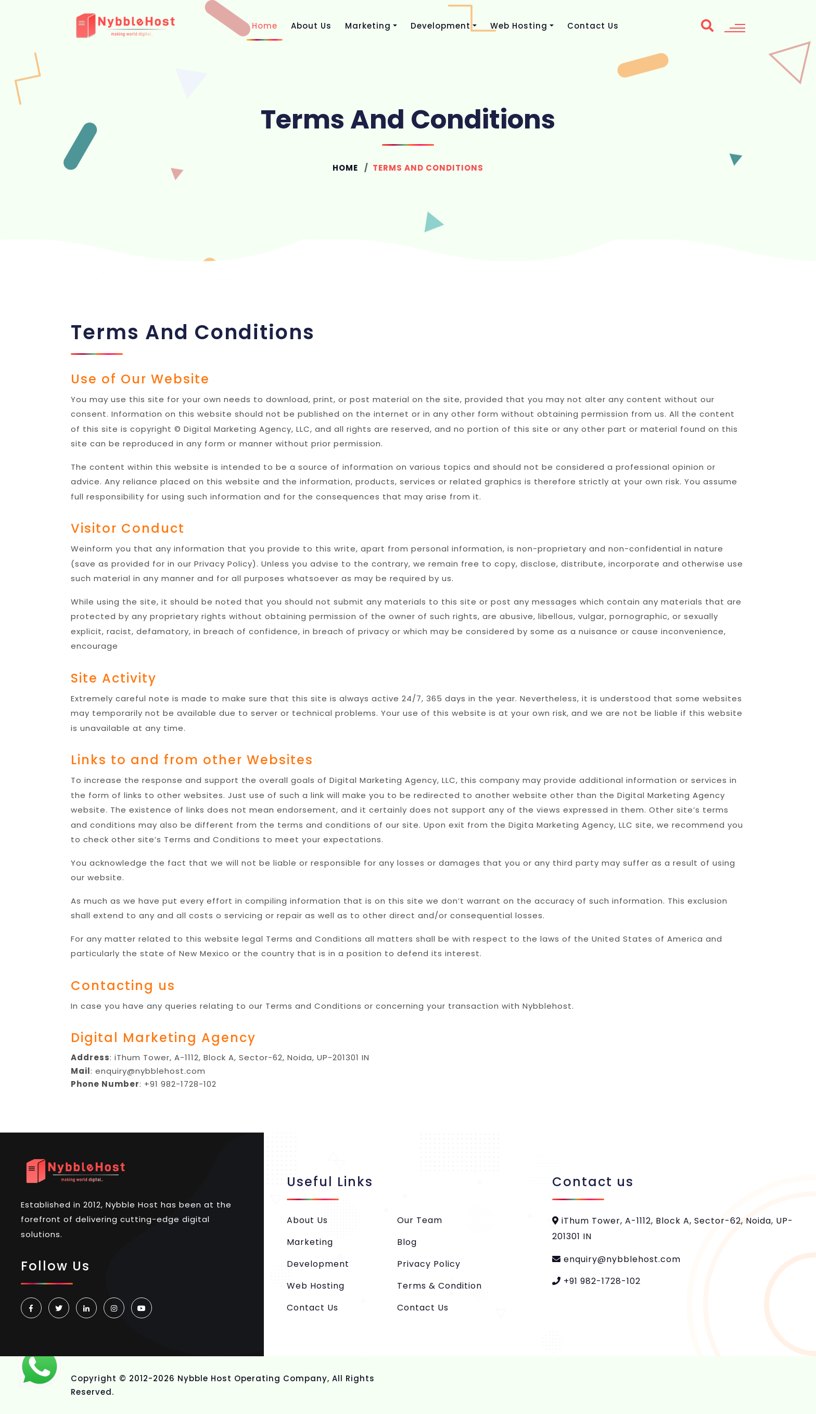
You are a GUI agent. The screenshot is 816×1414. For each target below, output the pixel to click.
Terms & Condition (439, 1286)
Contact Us (593, 25)
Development (440, 25)
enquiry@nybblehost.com (616, 1259)
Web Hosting (518, 25)
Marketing (368, 25)
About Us (311, 25)
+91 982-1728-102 (596, 1281)
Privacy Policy (429, 1264)
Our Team (419, 1220)
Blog (407, 1242)
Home (264, 25)
